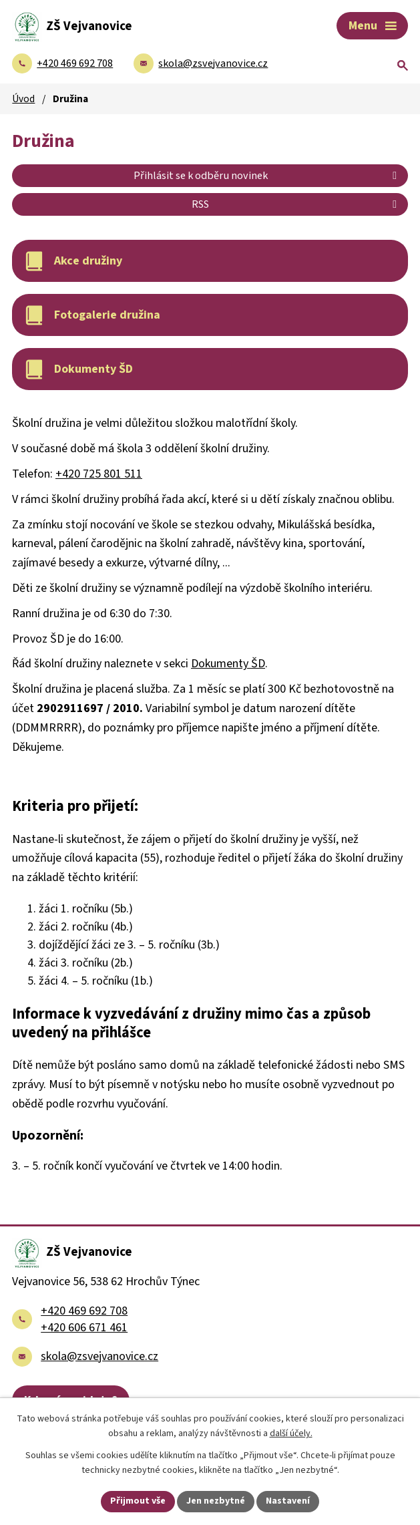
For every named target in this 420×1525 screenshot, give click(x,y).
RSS (296, 204)
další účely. (291, 1434)
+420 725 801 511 (98, 474)
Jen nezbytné (215, 1501)
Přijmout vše (138, 1501)
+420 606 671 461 (84, 1327)
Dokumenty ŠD (228, 663)
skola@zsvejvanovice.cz (99, 1356)
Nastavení (288, 1501)
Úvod (23, 99)
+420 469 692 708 (84, 1311)
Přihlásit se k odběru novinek (267, 175)
